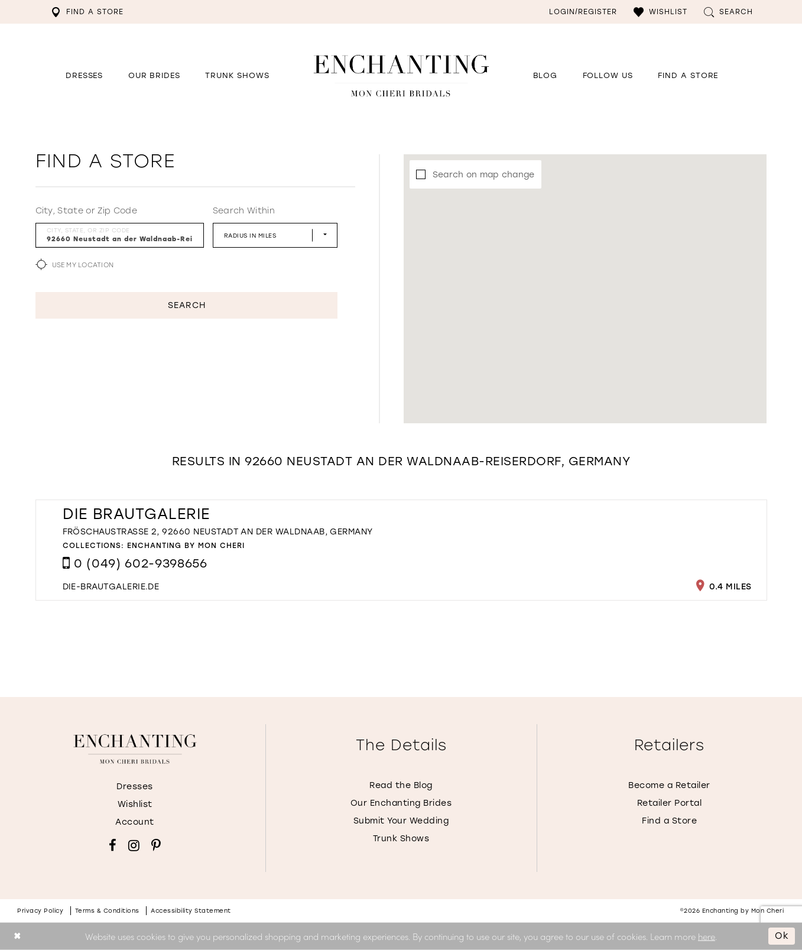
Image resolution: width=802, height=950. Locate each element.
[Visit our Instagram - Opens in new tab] (133, 845)
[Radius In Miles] (275, 235)
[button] (660, 12)
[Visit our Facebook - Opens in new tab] (112, 845)
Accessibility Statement (191, 911)
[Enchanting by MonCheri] (135, 749)
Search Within (244, 211)
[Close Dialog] (17, 936)
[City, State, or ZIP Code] (119, 235)
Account (134, 822)
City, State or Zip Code (86, 211)
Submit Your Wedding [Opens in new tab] (401, 821)
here (706, 935)
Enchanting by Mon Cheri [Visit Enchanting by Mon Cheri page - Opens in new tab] (186, 546)
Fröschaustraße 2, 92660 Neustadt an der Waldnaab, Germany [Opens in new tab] (218, 532)
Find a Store (669, 821)
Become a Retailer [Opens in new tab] (669, 785)
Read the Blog (401, 785)
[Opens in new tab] (608, 76)
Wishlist (135, 804)
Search (186, 305)
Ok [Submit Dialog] (782, 935)
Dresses (134, 787)
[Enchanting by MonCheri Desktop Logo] (401, 75)
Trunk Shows (401, 839)
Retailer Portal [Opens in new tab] (669, 803)
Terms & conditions (107, 911)
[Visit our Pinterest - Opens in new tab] (156, 845)
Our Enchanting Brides (401, 803)
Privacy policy (40, 911)
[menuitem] (87, 12)
